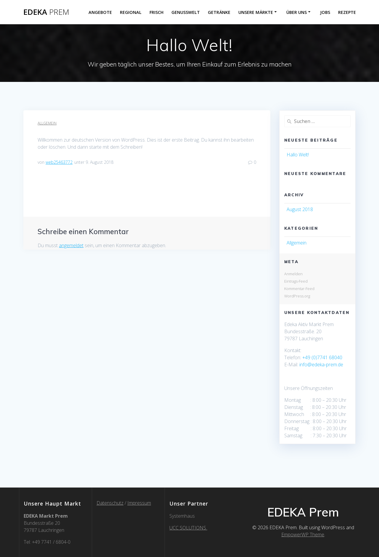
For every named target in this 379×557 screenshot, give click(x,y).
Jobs (325, 12)
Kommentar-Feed (299, 288)
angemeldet (71, 245)
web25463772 (59, 162)
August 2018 (300, 209)
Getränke (219, 12)
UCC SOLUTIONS (188, 527)
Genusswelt (185, 12)
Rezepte (347, 12)
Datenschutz (110, 503)
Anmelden (293, 273)
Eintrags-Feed (296, 281)
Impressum (139, 503)
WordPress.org (297, 296)
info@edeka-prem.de (321, 364)
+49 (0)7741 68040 (322, 357)
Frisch (156, 12)
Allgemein (47, 123)
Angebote (100, 12)
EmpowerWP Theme (302, 534)
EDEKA (46, 12)
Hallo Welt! (298, 154)
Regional (131, 12)
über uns (296, 12)
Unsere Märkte (255, 12)
